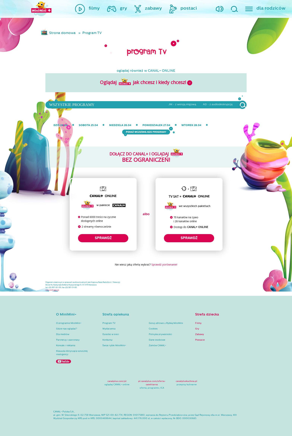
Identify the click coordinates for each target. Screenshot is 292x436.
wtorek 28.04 (191, 125)
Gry (197, 329)
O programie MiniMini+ (68, 323)
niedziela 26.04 (120, 125)
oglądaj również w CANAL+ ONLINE (146, 71)
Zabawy (199, 334)
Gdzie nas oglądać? (66, 329)
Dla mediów (62, 334)
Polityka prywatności (160, 334)
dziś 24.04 (60, 125)
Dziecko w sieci (110, 334)
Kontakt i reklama (65, 345)
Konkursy (107, 340)
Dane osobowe (157, 340)
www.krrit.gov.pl (52, 290)
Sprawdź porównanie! (164, 264)
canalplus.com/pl (116, 381)
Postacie (200, 340)
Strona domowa (62, 33)
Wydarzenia (108, 329)
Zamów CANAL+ (157, 345)
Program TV (92, 33)
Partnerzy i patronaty (68, 340)
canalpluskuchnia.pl (186, 381)
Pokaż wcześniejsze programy (147, 132)
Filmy (198, 323)
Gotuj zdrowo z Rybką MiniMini (166, 323)
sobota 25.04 (88, 125)
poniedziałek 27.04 (156, 125)
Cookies (153, 329)
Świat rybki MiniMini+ (114, 345)
